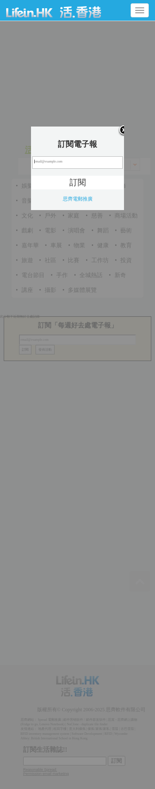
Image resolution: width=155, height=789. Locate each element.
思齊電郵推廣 (78, 199)
